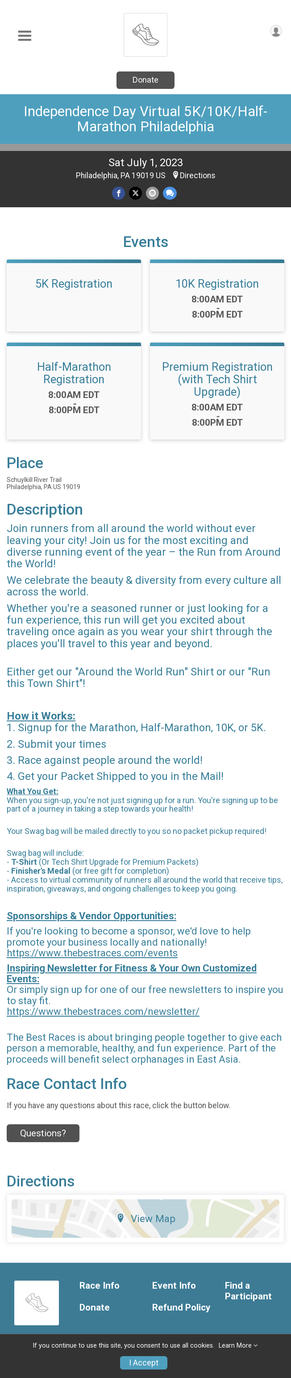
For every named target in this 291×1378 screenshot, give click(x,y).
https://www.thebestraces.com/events (92, 953)
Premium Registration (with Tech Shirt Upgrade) (217, 379)
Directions (198, 175)
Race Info (99, 1286)
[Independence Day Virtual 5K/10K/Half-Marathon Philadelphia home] (145, 32)
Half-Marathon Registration (74, 373)
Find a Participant (248, 1291)
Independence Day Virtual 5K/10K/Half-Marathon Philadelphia (145, 119)
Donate (145, 79)
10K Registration (217, 283)
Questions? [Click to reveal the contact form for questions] (43, 1133)
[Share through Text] (170, 193)
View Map (145, 1218)
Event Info (174, 1286)
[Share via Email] (152, 193)
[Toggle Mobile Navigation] (24, 36)
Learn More (235, 1345)
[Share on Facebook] (118, 193)
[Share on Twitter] (135, 193)
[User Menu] (276, 31)
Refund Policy (181, 1308)
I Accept (143, 1362)
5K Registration (73, 283)
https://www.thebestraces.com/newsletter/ (103, 1011)
